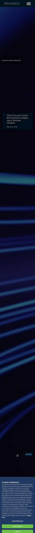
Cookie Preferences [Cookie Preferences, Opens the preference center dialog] (17, 522)
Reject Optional (17, 528)
